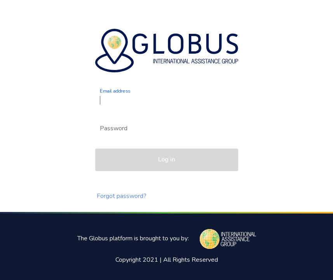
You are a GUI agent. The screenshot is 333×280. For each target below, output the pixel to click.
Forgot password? (121, 196)
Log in (166, 159)
